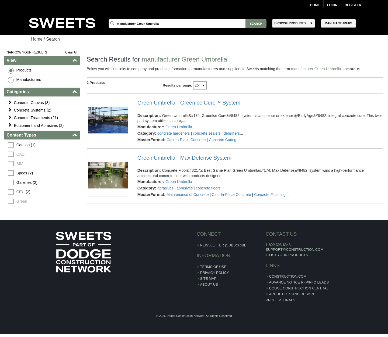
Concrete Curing (222, 140)
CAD (20, 154)
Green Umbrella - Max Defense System (184, 158)
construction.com (288, 276)
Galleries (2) (26, 182)
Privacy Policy (214, 273)
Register (353, 5)
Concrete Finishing (270, 194)
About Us (209, 284)
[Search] (187, 23)
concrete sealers (207, 133)
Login (332, 5)
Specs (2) (24, 173)
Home (315, 5)
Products (24, 70)
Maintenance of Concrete (188, 194)
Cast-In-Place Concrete (186, 140)
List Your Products (288, 255)
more (350, 69)
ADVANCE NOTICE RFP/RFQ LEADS (299, 282)
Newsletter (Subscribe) (224, 245)
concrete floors (208, 188)
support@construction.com (294, 250)
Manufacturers (28, 79)
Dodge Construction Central (298, 288)
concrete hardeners (173, 133)
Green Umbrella (178, 127)
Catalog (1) (26, 145)
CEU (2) (23, 192)
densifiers (232, 133)
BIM (19, 164)
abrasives (165, 188)
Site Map (208, 279)
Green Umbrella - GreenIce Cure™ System (188, 103)
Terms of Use (213, 267)
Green (21, 201)
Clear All (71, 52)
